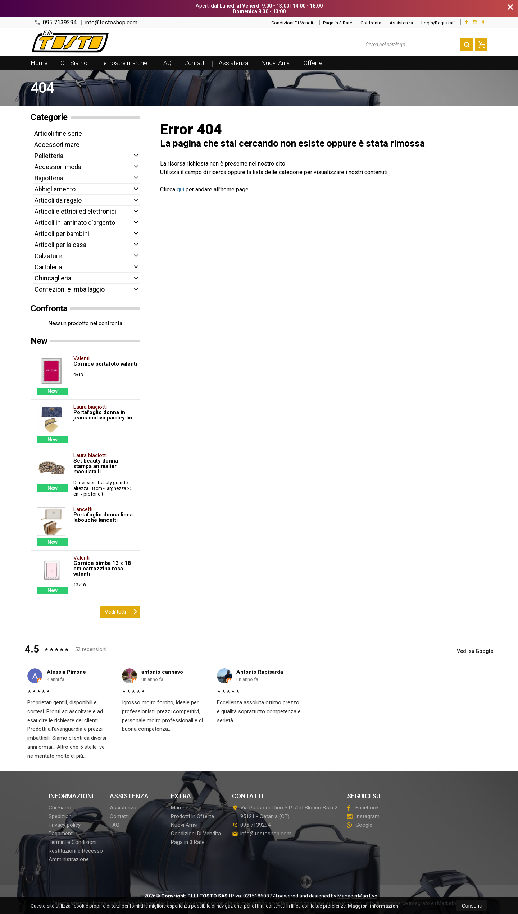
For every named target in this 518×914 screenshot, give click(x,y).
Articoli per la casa (60, 245)
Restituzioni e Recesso (76, 851)
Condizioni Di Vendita (293, 22)
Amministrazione (69, 859)
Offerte (313, 62)
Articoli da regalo (58, 200)
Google (359, 825)
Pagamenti (61, 833)
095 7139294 (55, 22)
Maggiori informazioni (374, 906)
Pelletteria (49, 155)
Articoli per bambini (62, 233)
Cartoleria (48, 267)
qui (180, 189)
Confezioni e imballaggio (70, 289)
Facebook (363, 807)
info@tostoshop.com (111, 22)
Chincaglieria (53, 278)
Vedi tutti (121, 611)
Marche (179, 807)
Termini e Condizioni (72, 842)
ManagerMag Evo (357, 896)
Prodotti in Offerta (192, 816)
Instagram (363, 816)
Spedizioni (61, 816)
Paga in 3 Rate (337, 22)
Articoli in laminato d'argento (75, 222)
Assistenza (401, 22)
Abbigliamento (55, 189)
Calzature (48, 256)
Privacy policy (65, 825)
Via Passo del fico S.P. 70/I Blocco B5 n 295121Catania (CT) (284, 812)
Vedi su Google (475, 651)
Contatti (195, 62)
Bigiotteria (49, 178)
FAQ (165, 62)
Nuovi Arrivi (276, 62)
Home (39, 62)
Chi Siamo (73, 62)
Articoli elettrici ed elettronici (75, 211)
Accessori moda (58, 167)
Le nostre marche (123, 62)
